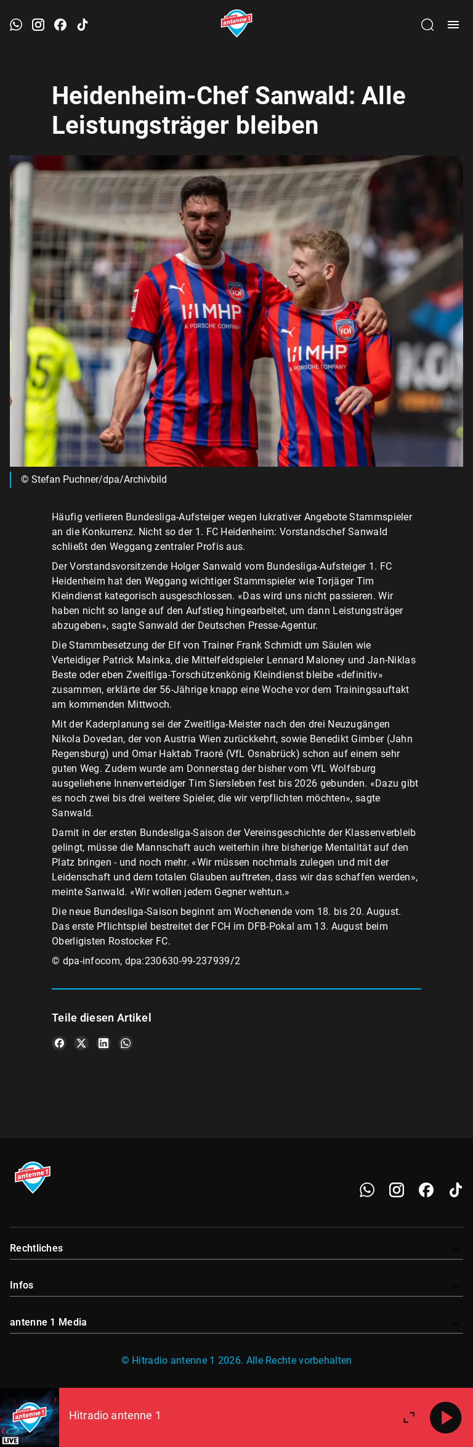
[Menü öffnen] (453, 25)
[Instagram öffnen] (38, 24)
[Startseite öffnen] (237, 24)
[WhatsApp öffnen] (16, 24)
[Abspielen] (446, 1417)
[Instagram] (396, 1190)
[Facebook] (426, 1190)
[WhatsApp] (367, 1190)
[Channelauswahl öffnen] (427, 25)
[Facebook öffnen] (60, 24)
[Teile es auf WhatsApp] (125, 1043)
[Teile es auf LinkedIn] (103, 1043)
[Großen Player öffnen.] (409, 1417)
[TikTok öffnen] (82, 24)
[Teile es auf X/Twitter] (81, 1043)
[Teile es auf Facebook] (59, 1043)
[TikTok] (455, 1190)
